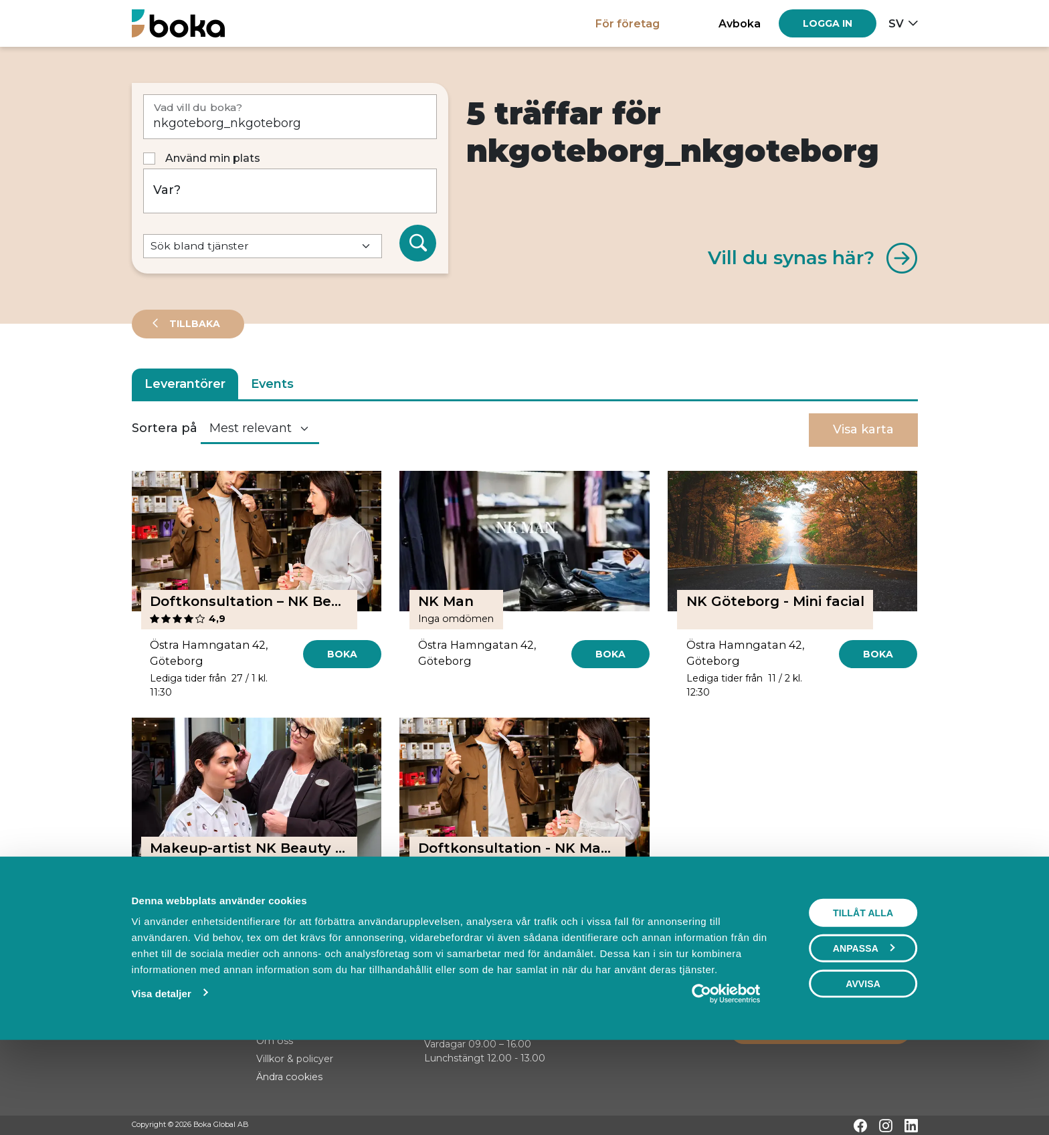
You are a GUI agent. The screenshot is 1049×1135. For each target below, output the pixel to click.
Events (272, 384)
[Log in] (827, 23)
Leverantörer (185, 384)
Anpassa (863, 1031)
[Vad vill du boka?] (290, 116)
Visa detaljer (161, 1076)
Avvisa (863, 1066)
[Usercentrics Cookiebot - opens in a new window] (726, 1077)
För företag (627, 23)
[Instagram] (885, 1125)
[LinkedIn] (911, 1125)
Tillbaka (193, 324)
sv (896, 23)
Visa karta (863, 429)
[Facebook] (860, 1125)
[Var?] (290, 191)
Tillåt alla (863, 996)
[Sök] (418, 243)
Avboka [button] (740, 23)
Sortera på (164, 428)
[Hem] (178, 23)
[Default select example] (262, 246)
